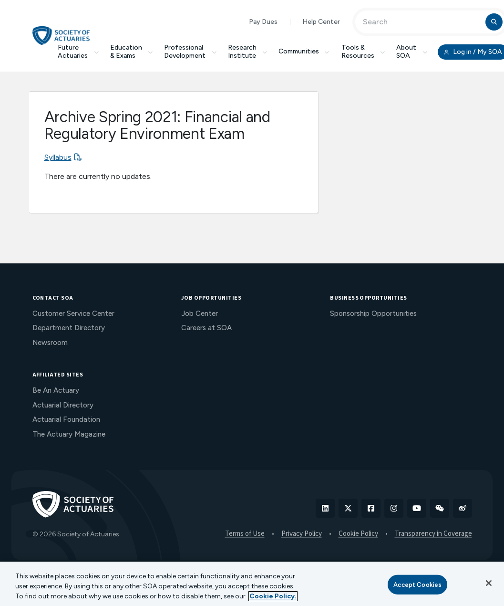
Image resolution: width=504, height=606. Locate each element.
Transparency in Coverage (433, 534)
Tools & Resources (363, 51)
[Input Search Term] (421, 22)
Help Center (321, 22)
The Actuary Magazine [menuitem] (68, 434)
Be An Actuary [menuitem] (55, 390)
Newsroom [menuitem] (50, 342)
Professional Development (190, 51)
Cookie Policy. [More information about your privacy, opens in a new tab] (273, 596)
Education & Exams (131, 51)
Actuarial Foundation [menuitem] (66, 419)
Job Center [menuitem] (199, 313)
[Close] (488, 583)
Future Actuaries (78, 51)
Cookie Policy (358, 534)
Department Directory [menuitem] (68, 328)
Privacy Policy (301, 534)
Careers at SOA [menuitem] (206, 328)
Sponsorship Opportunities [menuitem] (373, 313)
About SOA (411, 51)
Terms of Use (245, 534)
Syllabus (58, 157)
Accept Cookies (417, 584)
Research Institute (247, 51)
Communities (304, 51)
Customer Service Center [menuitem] (73, 313)
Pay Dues (263, 22)
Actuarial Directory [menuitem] (62, 405)
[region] (252, 584)
